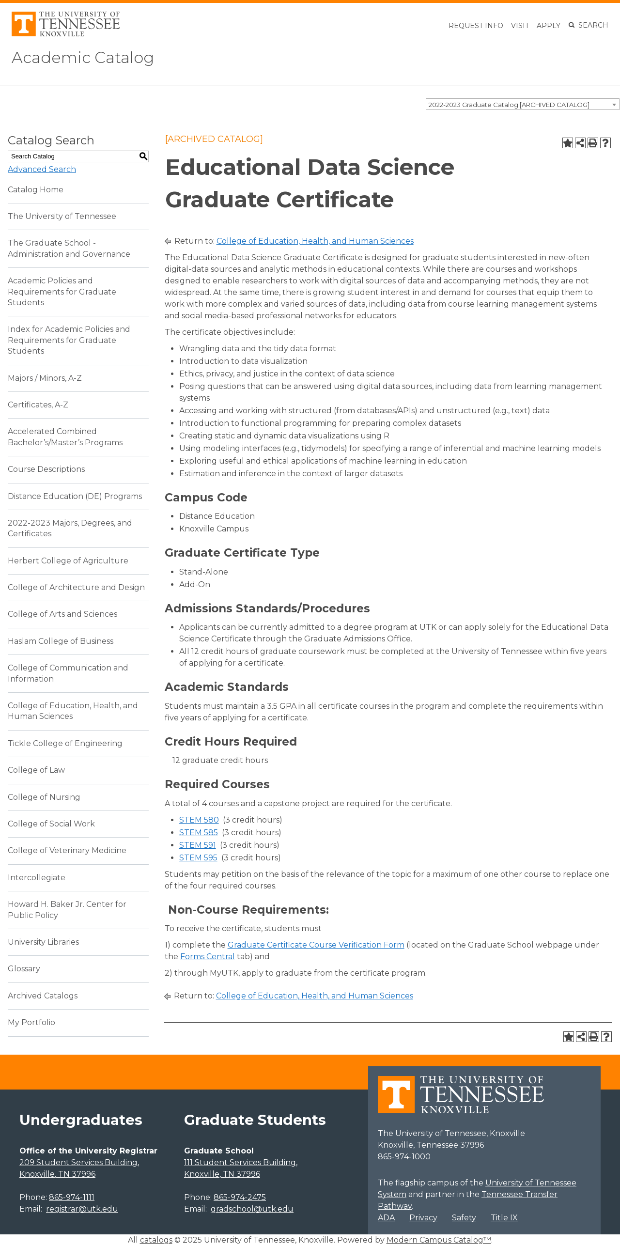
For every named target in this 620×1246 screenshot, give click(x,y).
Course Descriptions (46, 469)
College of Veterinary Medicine (67, 850)
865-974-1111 (71, 1197)
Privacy (423, 1217)
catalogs (156, 1240)
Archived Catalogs (43, 995)
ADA (386, 1217)
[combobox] (523, 104)
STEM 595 (198, 857)
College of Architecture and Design (76, 587)
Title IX (504, 1217)
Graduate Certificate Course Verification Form (316, 945)
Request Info (476, 25)
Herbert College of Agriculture (68, 560)
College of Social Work (51, 823)
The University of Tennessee (62, 216)
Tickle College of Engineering (65, 743)
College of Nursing (44, 797)
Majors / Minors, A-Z (45, 378)
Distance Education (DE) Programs (75, 496)
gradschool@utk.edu (252, 1209)
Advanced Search (42, 169)
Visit (520, 25)
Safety (464, 1217)
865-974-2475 (240, 1197)
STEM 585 (198, 832)
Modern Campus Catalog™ (439, 1240)
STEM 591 (197, 845)
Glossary (24, 968)
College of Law (36, 770)
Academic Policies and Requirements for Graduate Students (62, 291)
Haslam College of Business (60, 641)
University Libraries (43, 942)
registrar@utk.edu (82, 1209)
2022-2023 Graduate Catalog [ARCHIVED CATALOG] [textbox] (509, 105)
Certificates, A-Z (38, 404)
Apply (548, 25)
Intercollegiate (36, 877)
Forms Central (207, 956)
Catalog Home (35, 189)
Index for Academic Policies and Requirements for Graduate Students (69, 340)
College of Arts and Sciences (62, 614)
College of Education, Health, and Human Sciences (315, 241)
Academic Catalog (83, 57)
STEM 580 (199, 820)
